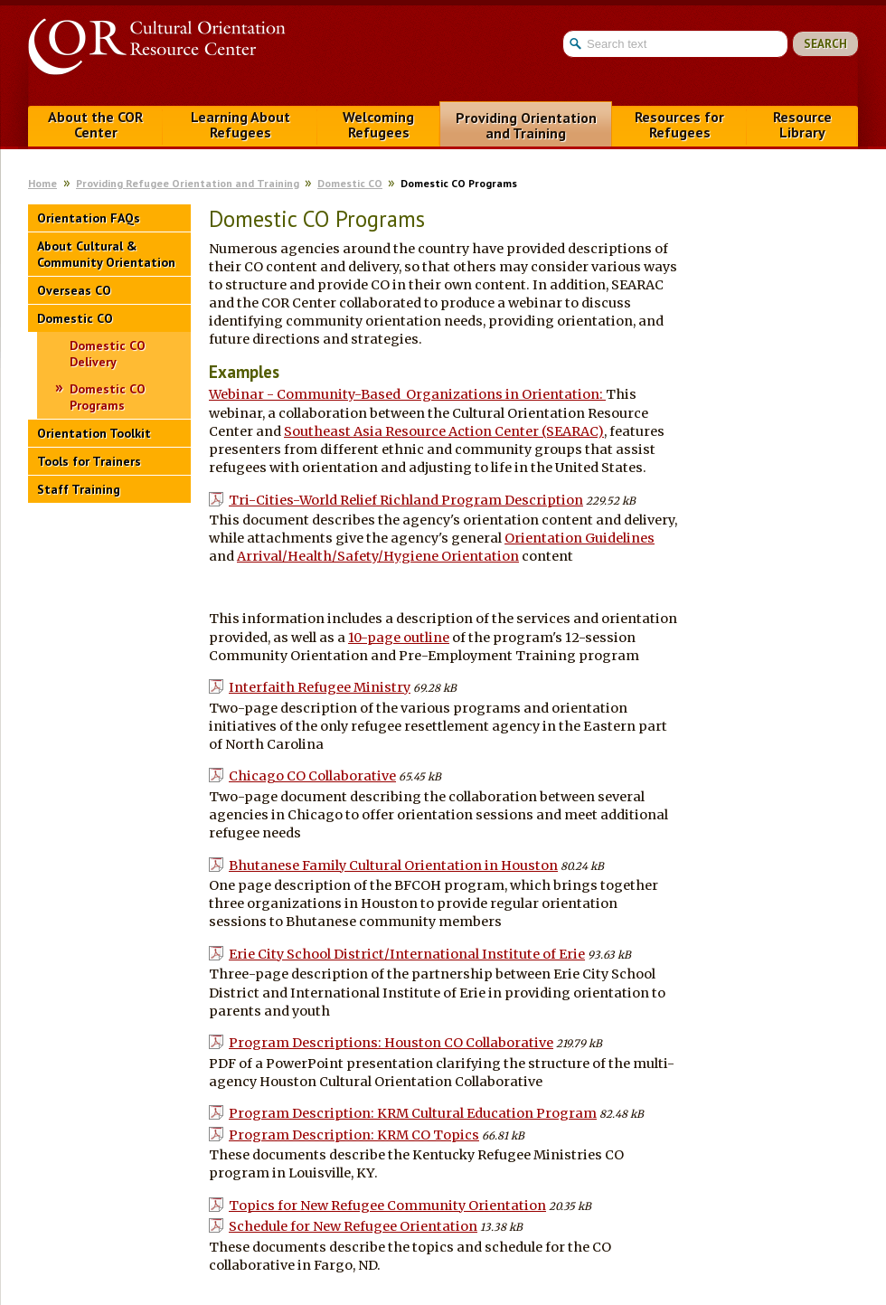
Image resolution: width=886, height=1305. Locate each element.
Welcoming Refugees (378, 124)
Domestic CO (349, 183)
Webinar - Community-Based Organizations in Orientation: (407, 394)
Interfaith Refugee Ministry (319, 687)
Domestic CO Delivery (108, 353)
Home (42, 183)
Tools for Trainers (89, 461)
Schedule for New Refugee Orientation (353, 1226)
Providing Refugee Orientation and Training (187, 183)
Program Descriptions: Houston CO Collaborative (391, 1043)
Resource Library (802, 124)
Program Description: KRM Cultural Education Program (413, 1113)
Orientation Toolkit (94, 433)
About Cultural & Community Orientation (106, 254)
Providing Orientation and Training (526, 125)
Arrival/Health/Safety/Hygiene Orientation (378, 556)
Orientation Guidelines (579, 538)
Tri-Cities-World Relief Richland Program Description (406, 500)
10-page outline (398, 637)
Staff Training (78, 489)
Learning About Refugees (240, 124)
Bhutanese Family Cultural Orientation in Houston (393, 865)
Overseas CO (74, 290)
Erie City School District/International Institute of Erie (407, 954)
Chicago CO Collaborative (312, 776)
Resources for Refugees (679, 124)
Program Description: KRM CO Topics (354, 1135)
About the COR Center (95, 124)
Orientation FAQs (88, 218)
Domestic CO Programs (108, 397)
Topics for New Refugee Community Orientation (387, 1205)
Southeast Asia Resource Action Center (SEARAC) (444, 431)
